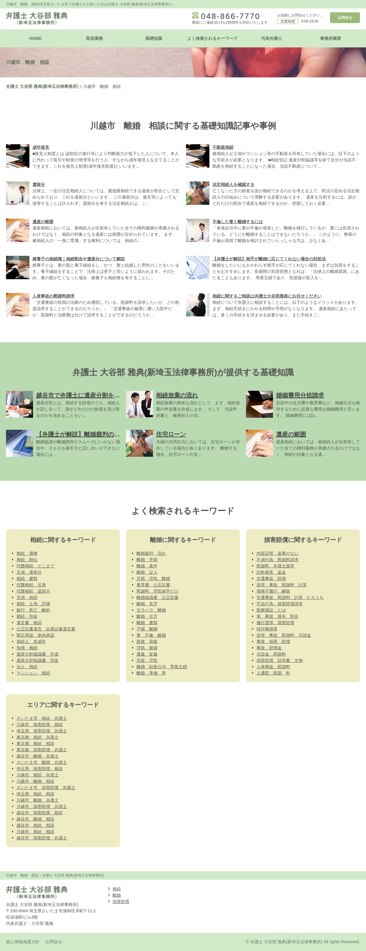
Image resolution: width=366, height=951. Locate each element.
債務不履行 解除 (273, 591)
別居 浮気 (147, 660)
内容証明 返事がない (277, 553)
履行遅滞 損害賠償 (275, 622)
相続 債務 (27, 553)
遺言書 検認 (29, 622)
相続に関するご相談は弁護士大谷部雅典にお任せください (267, 296)
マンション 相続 (33, 673)
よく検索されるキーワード (212, 38)
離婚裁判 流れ (151, 553)
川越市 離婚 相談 (35, 781)
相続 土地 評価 (33, 603)
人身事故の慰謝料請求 (53, 296)
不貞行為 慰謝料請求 (277, 559)
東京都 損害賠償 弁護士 (41, 749)
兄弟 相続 (27, 597)
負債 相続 (27, 647)
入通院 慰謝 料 (273, 673)
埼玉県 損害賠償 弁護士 (41, 730)
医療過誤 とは (271, 610)
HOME (35, 38)
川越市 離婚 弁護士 (37, 800)
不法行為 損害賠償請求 (279, 603)
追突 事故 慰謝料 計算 (281, 584)
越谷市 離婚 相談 (35, 819)
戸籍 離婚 (147, 629)
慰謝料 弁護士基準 (275, 566)
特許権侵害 (267, 629)
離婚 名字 (147, 603)
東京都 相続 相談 (35, 743)
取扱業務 (94, 38)
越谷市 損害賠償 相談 (39, 812)
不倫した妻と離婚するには (237, 221)
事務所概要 (330, 38)
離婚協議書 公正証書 (157, 597)
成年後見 (40, 147)
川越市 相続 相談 (35, 831)
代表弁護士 (271, 38)
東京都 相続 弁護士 (37, 737)
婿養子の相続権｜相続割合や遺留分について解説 (78, 258)
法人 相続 (27, 666)
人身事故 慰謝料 (273, 666)
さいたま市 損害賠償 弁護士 (45, 787)
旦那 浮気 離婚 (153, 578)
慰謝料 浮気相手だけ (157, 591)
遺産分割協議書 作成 (37, 654)
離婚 (116, 895)
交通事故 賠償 (271, 578)
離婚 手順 (147, 559)
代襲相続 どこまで (35, 566)
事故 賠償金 (269, 647)
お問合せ (345, 18)
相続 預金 (27, 616)
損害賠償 (120, 901)
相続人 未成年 (31, 641)
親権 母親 (147, 641)
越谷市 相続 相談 (35, 825)
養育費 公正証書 (153, 584)
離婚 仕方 (147, 616)
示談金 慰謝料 (271, 654)
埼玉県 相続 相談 (35, 793)
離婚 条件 (147, 566)
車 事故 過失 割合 (277, 616)
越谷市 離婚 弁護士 (37, 756)
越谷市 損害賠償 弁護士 (41, 838)
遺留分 (38, 184)
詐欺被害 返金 (271, 572)
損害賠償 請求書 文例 (279, 660)
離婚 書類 (147, 622)
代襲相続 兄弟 (31, 584)
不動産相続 (222, 147)
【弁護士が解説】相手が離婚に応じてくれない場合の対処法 (269, 258)
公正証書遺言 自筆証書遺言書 (45, 629)
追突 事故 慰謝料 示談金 (283, 635)
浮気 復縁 (147, 647)
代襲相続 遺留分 (33, 591)
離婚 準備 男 (151, 673)
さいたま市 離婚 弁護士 (41, 762)
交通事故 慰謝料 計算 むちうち (290, 597)
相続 (116, 889)
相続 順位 (27, 559)
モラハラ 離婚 (151, 610)
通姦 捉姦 (147, 654)
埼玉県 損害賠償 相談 (39, 768)
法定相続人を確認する (233, 184)
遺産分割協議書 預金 (37, 660)
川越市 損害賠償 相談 (39, 724)
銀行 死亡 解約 (33, 610)
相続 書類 (27, 578)
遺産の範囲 (42, 221)
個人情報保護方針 (23, 941)
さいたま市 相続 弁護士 (41, 718)
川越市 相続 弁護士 (37, 775)
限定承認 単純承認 (35, 635)
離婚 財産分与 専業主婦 (161, 666)
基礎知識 (153, 38)
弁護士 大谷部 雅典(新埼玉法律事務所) (42, 86)
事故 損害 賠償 (273, 641)
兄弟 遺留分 (29, 572)
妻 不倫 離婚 (151, 635)
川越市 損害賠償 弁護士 (41, 806)
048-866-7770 (230, 16)
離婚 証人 (147, 572)
